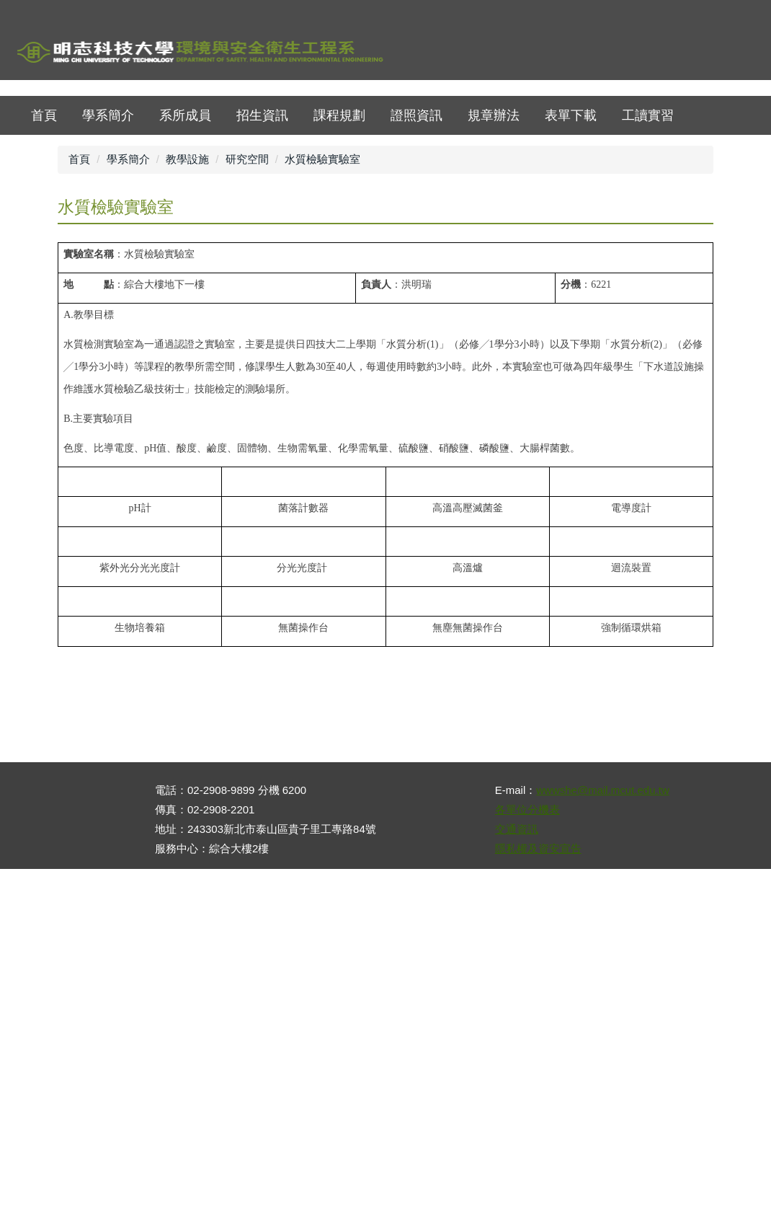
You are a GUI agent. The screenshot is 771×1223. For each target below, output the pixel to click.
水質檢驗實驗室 (322, 289)
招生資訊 (262, 246)
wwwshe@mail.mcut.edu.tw (602, 1144)
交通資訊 (516, 1183)
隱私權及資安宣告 (538, 1202)
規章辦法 (494, 246)
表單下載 (571, 246)
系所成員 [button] (185, 246)
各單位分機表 (527, 1163)
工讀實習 (648, 246)
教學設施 (187, 289)
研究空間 (247, 289)
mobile (735, 54)
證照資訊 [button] (416, 246)
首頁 (616, 54)
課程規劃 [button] (339, 246)
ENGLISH (695, 54)
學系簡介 (108, 246)
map (655, 54)
